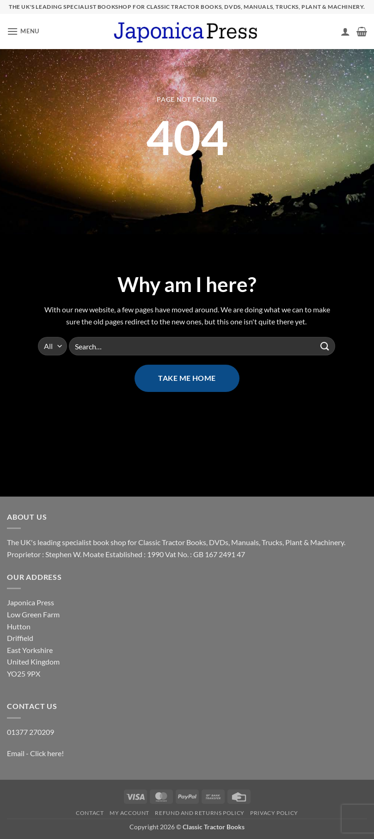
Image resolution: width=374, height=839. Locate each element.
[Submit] (325, 346)
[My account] (345, 31)
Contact (90, 812)
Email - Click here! (35, 753)
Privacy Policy (274, 812)
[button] (23, 31)
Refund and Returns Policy (199, 812)
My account (129, 812)
